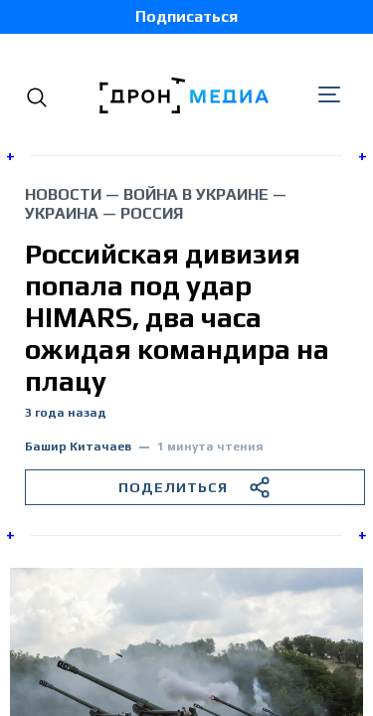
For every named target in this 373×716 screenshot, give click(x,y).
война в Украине (196, 194)
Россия (151, 213)
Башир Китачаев (78, 447)
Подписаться (186, 16)
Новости (63, 194)
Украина (61, 213)
